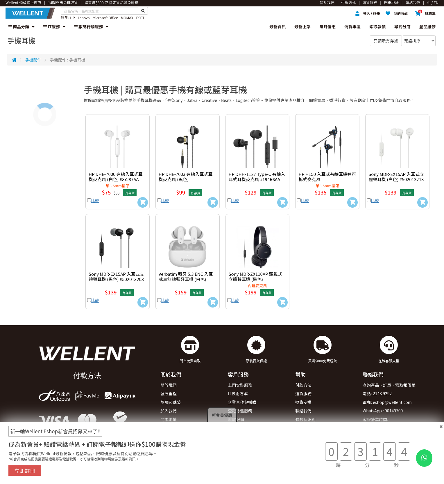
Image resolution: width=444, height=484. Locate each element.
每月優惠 (327, 26)
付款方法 (303, 385)
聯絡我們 (303, 411)
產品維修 (427, 26)
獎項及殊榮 (170, 402)
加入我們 (168, 411)
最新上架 (302, 26)
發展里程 (168, 393)
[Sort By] (419, 40)
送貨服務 (303, 393)
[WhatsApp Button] (424, 458)
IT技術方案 (238, 393)
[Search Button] (143, 11)
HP (72, 17)
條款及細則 (305, 419)
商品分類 (21, 26)
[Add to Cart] (142, 202)
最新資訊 (277, 26)
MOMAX (127, 17)
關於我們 (168, 385)
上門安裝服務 (240, 385)
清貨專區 (352, 26)
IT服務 (54, 26)
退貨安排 (303, 402)
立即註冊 (24, 470)
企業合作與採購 (242, 402)
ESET (140, 17)
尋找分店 (402, 26)
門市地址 (168, 419)
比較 (95, 200)
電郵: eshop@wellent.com (387, 402)
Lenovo (84, 17)
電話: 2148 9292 (377, 393)
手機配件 (33, 60)
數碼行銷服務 (91, 26)
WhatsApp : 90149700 (383, 411)
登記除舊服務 (240, 411)
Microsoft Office (105, 17)
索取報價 (377, 26)
